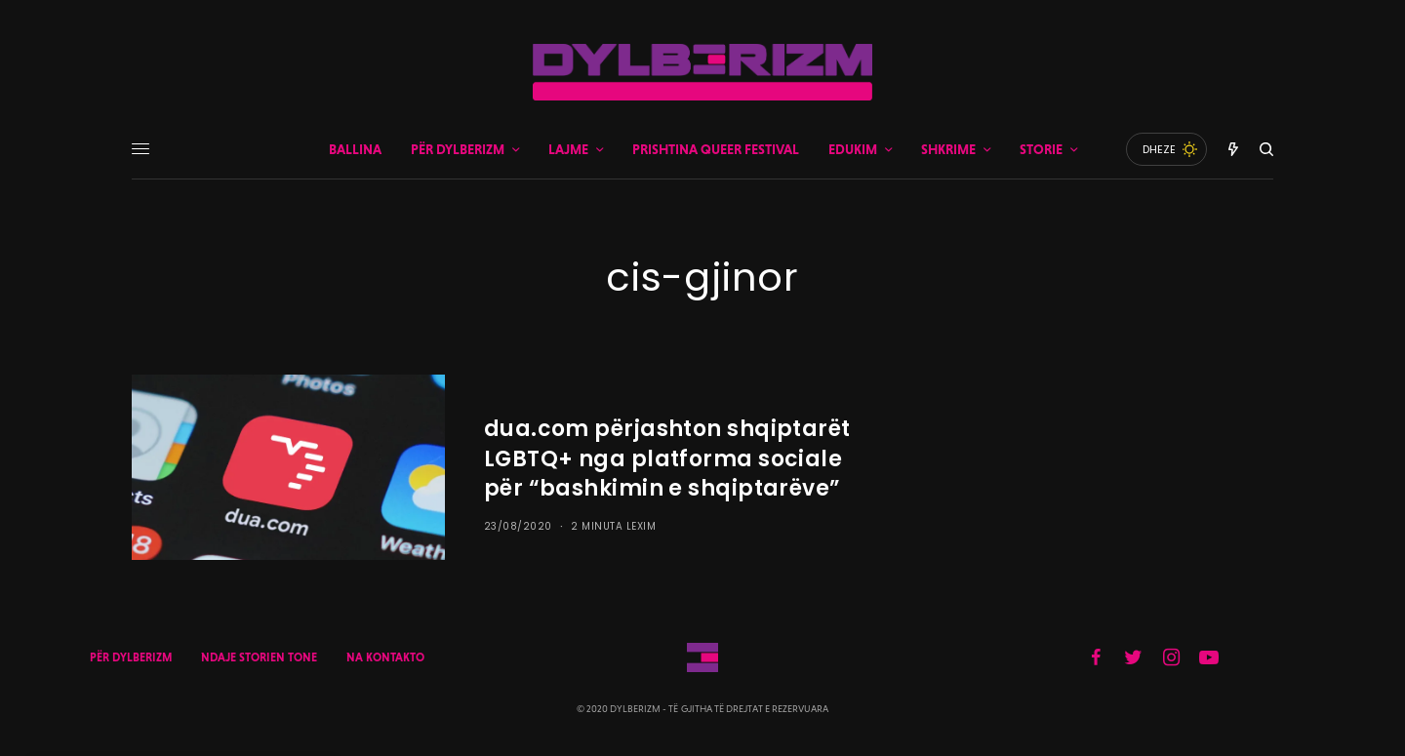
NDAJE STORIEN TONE (259, 657)
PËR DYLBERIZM (131, 657)
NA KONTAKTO (385, 657)
